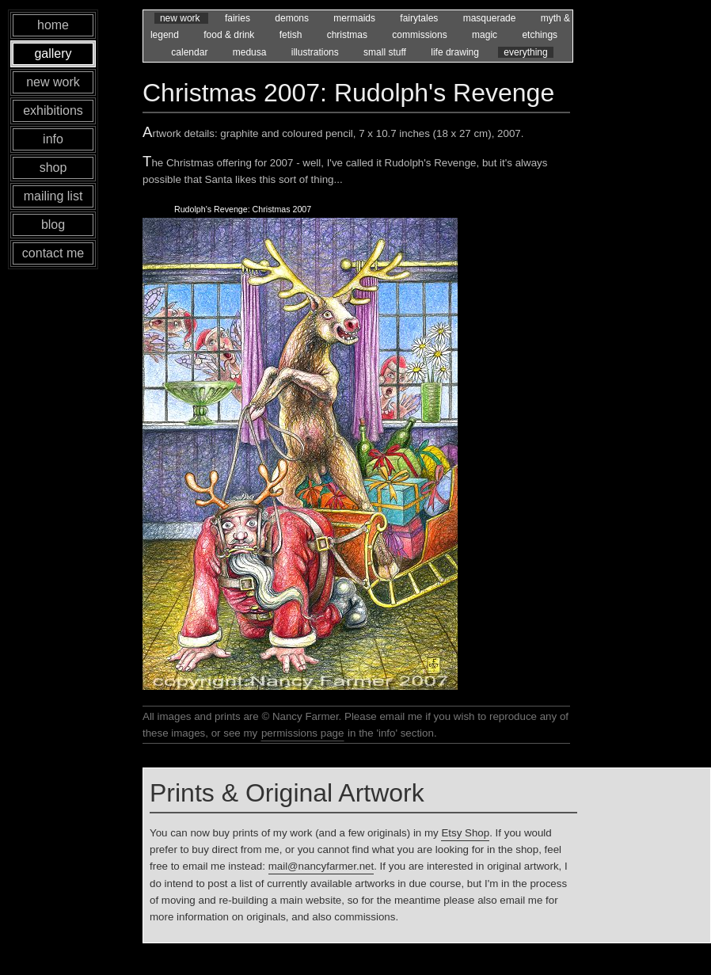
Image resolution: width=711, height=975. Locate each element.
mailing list (53, 196)
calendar (190, 52)
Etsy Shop (465, 833)
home (53, 25)
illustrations (316, 52)
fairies (239, 18)
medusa (251, 52)
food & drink (230, 34)
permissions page (302, 733)
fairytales (420, 18)
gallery (52, 53)
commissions (421, 34)
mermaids (355, 18)
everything (525, 52)
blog (53, 224)
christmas (349, 34)
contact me (53, 253)
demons (293, 18)
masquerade (491, 18)
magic (486, 34)
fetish (292, 34)
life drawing (456, 52)
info (53, 139)
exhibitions (53, 110)
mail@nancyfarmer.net (321, 866)
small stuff (386, 52)
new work (181, 18)
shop (53, 167)
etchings (539, 34)
